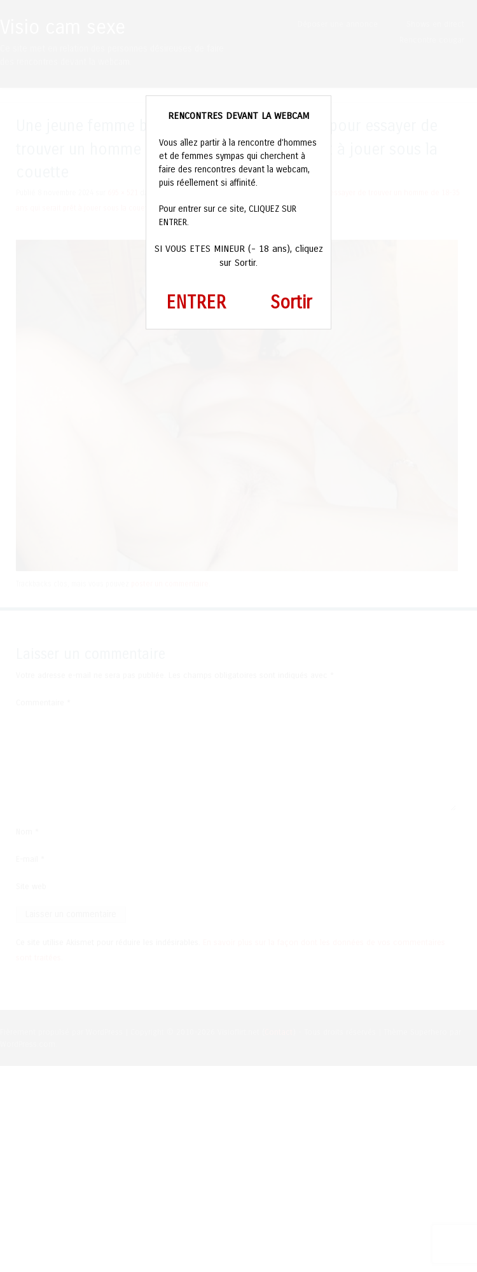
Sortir (291, 303)
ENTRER (196, 303)
